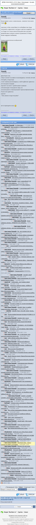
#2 (29, 73)
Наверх (33, 18)
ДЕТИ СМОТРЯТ (12, 332)
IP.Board (16, 524)
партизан (8, 156)
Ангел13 (7, 127)
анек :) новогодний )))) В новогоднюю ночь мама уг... (16, 182)
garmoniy (8, 360)
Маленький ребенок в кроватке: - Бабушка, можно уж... (15, 342)
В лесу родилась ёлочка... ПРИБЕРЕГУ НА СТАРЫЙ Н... (15, 222)
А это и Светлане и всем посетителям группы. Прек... (17, 175)
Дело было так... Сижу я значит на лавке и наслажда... (16, 443)
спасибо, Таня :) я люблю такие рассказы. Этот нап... (16, 308)
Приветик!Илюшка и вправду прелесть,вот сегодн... (16, 371)
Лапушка (7, 374)
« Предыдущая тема (11, 487)
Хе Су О (7, 145)
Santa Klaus (8, 300)
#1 (29, 18)
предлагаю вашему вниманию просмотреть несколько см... (14, 168)
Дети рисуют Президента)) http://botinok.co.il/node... (12, 350)
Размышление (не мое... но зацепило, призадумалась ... (16, 240)
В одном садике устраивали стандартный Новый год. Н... (17, 236)
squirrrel (7, 282)
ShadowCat (8, 432)
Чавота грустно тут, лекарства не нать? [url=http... (16, 254)
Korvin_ (7, 285)
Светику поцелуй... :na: (16, 453)
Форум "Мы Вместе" (10, 8)
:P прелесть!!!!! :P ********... (22, 271)
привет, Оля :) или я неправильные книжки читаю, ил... (15, 319)
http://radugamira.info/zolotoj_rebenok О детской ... (15, 464)
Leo (6, 185)
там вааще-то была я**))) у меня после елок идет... (16, 196)
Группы (20, 8)
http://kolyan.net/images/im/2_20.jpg (18, 428)
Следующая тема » (29, 487)
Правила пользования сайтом (18, 516)
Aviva (8, 468)
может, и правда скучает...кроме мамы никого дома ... (16, 397)
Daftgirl (9, 131)
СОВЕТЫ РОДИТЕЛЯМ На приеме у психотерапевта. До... (16, 440)
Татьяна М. (10, 138)
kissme (7, 453)
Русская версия (10, 524)
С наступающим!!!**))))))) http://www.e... (19, 185)
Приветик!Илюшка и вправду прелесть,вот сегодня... (14, 368)
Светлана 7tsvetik (8, 125)
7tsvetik (3, 16)
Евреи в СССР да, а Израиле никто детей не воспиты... (16, 472)
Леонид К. (8, 170)
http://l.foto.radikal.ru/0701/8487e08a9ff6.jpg (20, 199)
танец (7, 352)
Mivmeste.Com (17, 517)
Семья (26, 8)
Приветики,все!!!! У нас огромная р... (22, 381)
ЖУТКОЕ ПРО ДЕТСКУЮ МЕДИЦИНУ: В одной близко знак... (15, 447)
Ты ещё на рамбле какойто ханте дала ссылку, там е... (17, 214)
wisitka (7, 134)
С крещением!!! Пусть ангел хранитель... (21, 246)
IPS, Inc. (27, 524)
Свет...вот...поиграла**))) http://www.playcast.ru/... (12, 418)
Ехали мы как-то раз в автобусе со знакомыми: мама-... (15, 425)
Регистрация (25, 2)
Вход (19, 2)
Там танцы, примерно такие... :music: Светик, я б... (16, 207)
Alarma (7, 385)
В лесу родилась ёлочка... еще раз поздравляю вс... (15, 227)
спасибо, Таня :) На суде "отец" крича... (23, 311)
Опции (28, 13)
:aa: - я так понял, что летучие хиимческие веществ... (15, 335)
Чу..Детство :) (19, 125)
